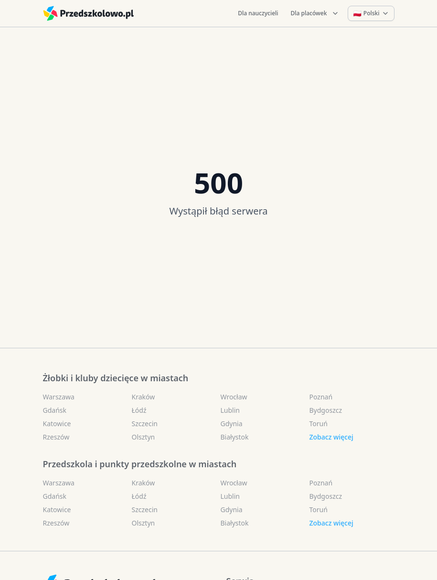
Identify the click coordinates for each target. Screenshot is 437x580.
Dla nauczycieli (258, 13)
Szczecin (145, 423)
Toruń (318, 423)
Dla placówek (315, 13)
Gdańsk (55, 410)
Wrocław (234, 396)
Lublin (230, 410)
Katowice (57, 423)
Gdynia (232, 423)
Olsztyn (143, 436)
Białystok (235, 436)
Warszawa (59, 396)
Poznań (321, 396)
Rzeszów (56, 436)
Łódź (139, 410)
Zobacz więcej (331, 436)
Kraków (143, 396)
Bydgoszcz (325, 410)
